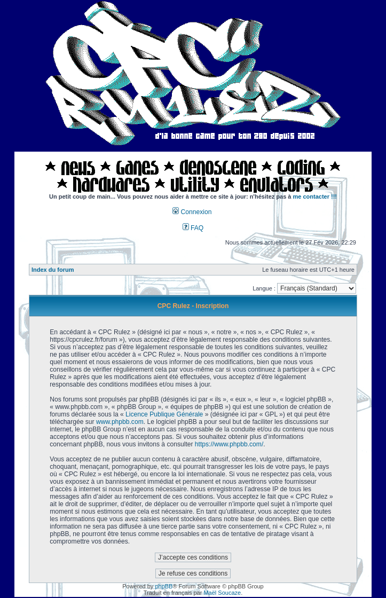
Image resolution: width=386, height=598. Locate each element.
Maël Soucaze (222, 592)
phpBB (163, 586)
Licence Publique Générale (164, 414)
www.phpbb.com (120, 422)
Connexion (191, 212)
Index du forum (52, 269)
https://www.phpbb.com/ (229, 444)
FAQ (193, 228)
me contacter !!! (315, 196)
